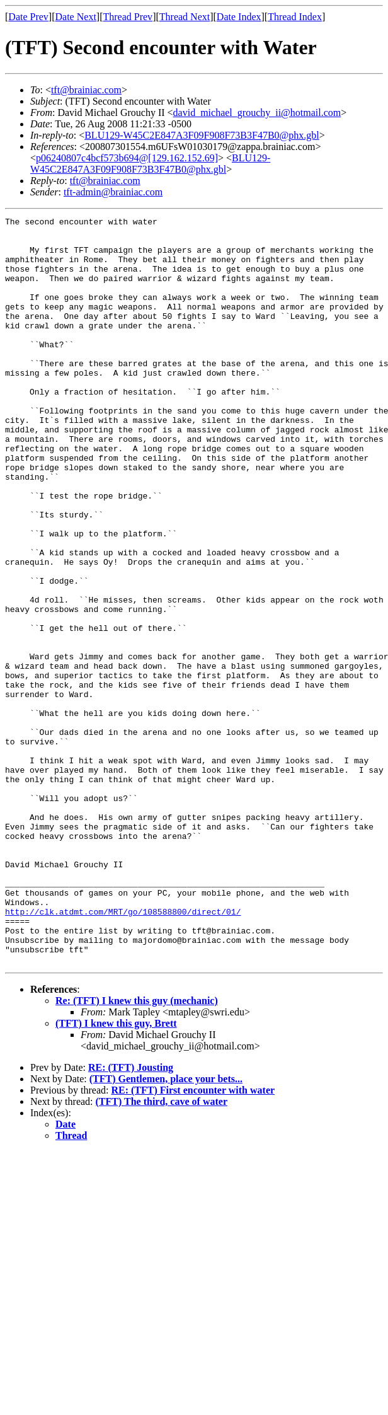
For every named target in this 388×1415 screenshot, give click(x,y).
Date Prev (28, 16)
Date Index (239, 16)
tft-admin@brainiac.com (113, 192)
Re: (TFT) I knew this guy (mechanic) (136, 1150)
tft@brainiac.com (86, 89)
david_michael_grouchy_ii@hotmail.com (257, 112)
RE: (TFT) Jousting (130, 1216)
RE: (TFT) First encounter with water (193, 1239)
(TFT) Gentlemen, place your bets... (166, 1228)
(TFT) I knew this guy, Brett (116, 1172)
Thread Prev (127, 16)
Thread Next (184, 16)
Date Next (75, 16)
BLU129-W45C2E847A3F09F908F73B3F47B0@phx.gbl (201, 135)
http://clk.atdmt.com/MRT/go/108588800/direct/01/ (123, 1051)
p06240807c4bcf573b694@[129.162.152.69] (127, 158)
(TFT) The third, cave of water (161, 1250)
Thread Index (295, 16)
